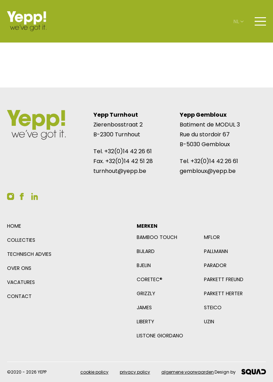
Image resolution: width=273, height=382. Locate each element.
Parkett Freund (223, 279)
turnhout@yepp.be (119, 171)
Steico (213, 307)
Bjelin (144, 265)
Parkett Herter (223, 293)
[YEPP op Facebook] (22, 196)
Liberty (145, 321)
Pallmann (216, 251)
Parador (215, 265)
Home (14, 225)
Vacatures (21, 282)
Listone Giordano (160, 335)
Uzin (209, 321)
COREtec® (149, 279)
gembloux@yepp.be (208, 171)
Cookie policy (94, 372)
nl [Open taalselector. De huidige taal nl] (238, 21)
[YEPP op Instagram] (10, 196)
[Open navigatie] (260, 21)
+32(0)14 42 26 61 (128, 151)
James (144, 307)
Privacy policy (135, 372)
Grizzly (146, 293)
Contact (19, 296)
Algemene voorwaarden (187, 372)
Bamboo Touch (157, 237)
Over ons (19, 268)
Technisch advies (29, 254)
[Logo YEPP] (26, 21)
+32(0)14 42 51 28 (129, 161)
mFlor (212, 237)
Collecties (21, 240)
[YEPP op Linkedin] (34, 196)
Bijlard (146, 251)
